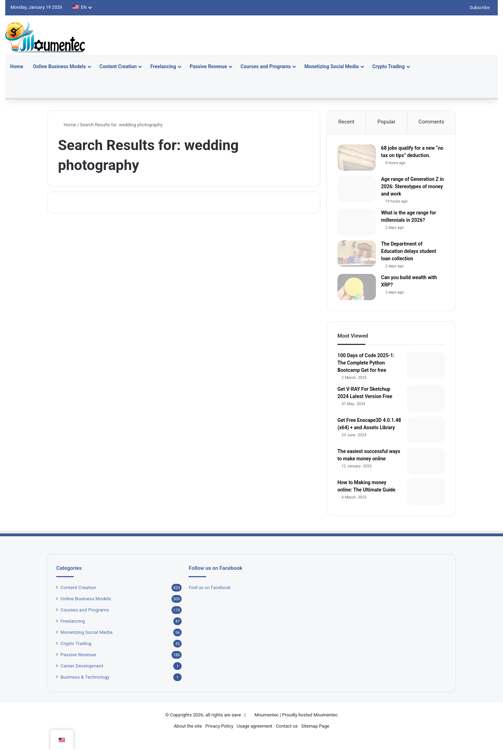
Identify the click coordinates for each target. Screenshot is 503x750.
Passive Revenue (208, 66)
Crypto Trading (388, 66)
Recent (346, 122)
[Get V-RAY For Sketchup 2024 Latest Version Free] (426, 398)
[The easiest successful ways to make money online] (426, 461)
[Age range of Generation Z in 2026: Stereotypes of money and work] (356, 189)
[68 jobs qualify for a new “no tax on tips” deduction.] (356, 157)
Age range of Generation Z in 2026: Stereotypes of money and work (412, 186)
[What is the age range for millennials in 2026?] (356, 222)
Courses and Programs (266, 66)
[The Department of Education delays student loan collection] (356, 253)
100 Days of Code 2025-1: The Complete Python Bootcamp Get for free (365, 363)
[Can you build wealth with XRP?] (356, 287)
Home (16, 66)
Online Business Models (59, 66)
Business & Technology (84, 677)
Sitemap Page (315, 726)
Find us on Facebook (209, 587)
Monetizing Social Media (331, 66)
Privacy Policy (219, 726)
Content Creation (118, 66)
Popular (387, 122)
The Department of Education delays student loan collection (408, 251)
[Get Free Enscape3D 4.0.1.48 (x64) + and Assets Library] (426, 430)
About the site (188, 726)
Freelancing (163, 66)
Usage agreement (254, 726)
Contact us (287, 726)
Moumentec (266, 714)
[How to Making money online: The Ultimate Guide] (426, 492)
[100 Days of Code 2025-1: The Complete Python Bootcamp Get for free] (426, 365)
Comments (431, 122)
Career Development (81, 665)
